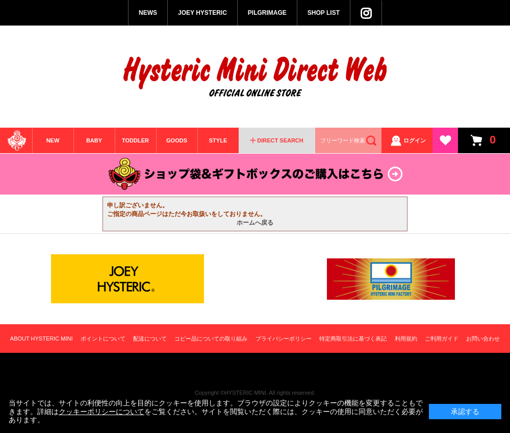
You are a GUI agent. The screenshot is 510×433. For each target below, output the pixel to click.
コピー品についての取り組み (210, 338)
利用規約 (406, 338)
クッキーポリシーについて (101, 411)
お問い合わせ (483, 338)
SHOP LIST (324, 12)
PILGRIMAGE (267, 12)
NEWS (148, 12)
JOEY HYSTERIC (202, 12)
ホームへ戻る (255, 222)
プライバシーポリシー (284, 338)
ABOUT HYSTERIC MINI (41, 338)
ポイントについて (103, 338)
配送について (150, 338)
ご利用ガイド (441, 338)
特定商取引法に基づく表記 (353, 338)
